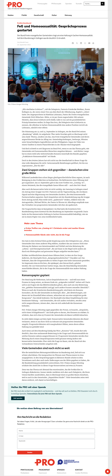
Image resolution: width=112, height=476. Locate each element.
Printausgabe (42, 4)
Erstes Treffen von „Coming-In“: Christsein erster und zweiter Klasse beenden (54, 229)
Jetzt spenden (17, 398)
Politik (24, 15)
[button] (73, 43)
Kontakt (79, 4)
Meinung (69, 15)
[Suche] (102, 3)
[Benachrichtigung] (107, 471)
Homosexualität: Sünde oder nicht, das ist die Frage (48, 235)
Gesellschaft (39, 15)
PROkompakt (56, 4)
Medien (11, 15)
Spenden (68, 4)
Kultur (55, 15)
